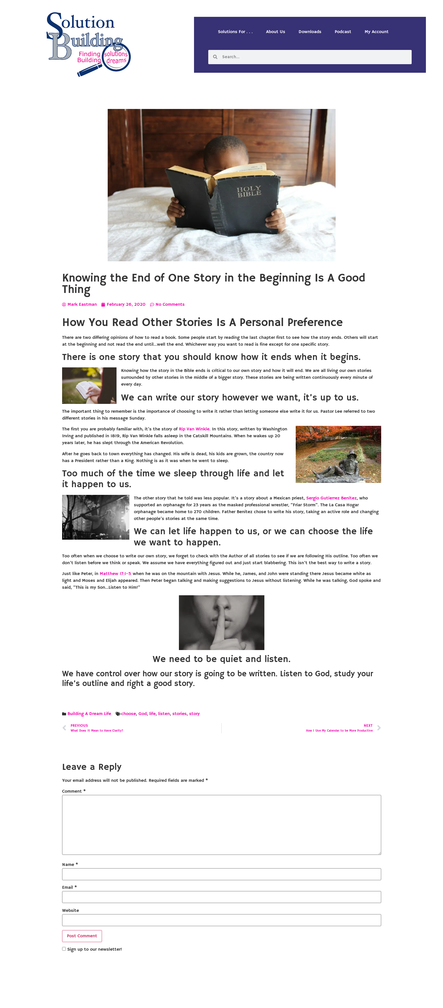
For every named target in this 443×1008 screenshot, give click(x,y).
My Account (377, 32)
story (194, 714)
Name (70, 865)
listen (164, 714)
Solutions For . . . (235, 32)
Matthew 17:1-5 (115, 574)
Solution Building (193, 999)
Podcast (343, 32)
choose (128, 714)
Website (70, 910)
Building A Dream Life (89, 714)
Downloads (310, 32)
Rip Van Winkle (194, 429)
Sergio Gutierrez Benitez (331, 498)
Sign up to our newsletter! (94, 949)
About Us (275, 32)
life (152, 714)
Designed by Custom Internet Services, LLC (260, 999)
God (142, 714)
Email (69, 887)
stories (179, 714)
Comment (74, 791)
